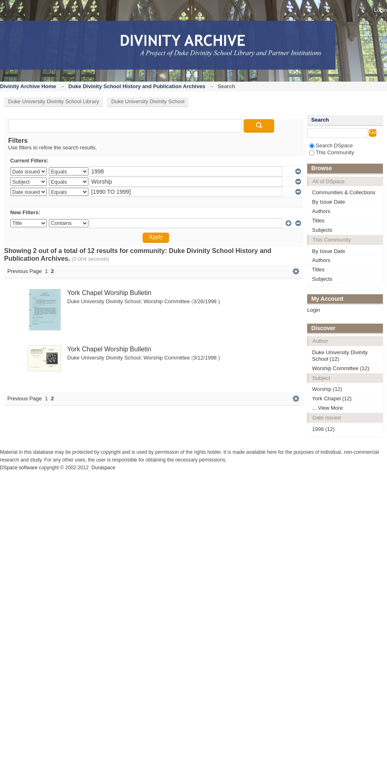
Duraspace (103, 468)
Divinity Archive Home (28, 86)
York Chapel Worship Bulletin (109, 292)
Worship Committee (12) (340, 368)
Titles (318, 220)
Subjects (322, 230)
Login (380, 10)
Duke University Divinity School (148, 101)
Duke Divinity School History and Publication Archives (136, 86)
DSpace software (18, 468)
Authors (321, 211)
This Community (331, 152)
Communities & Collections (343, 192)
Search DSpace (331, 145)
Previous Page (24, 271)
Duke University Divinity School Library (53, 101)
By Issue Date (328, 202)
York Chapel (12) (332, 398)
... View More (327, 408)
